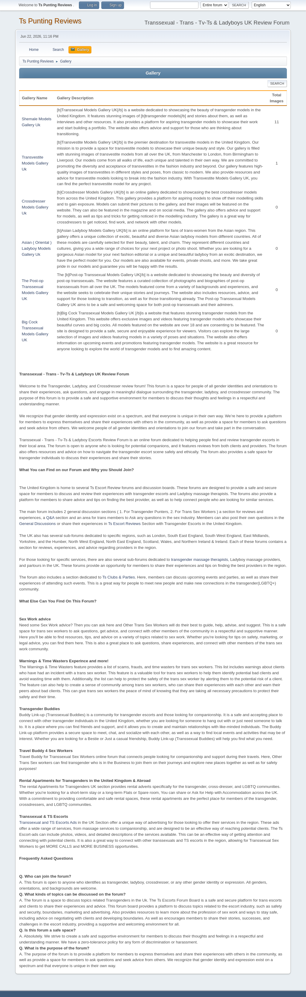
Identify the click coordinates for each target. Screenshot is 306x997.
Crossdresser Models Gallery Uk (35, 207)
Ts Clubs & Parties (118, 577)
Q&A (50, 517)
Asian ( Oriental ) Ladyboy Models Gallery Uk (37, 248)
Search (277, 83)
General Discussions (37, 523)
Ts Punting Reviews (50, 21)
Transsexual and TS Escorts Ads (48, 822)
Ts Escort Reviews (124, 523)
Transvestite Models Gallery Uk (35, 163)
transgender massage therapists (199, 559)
